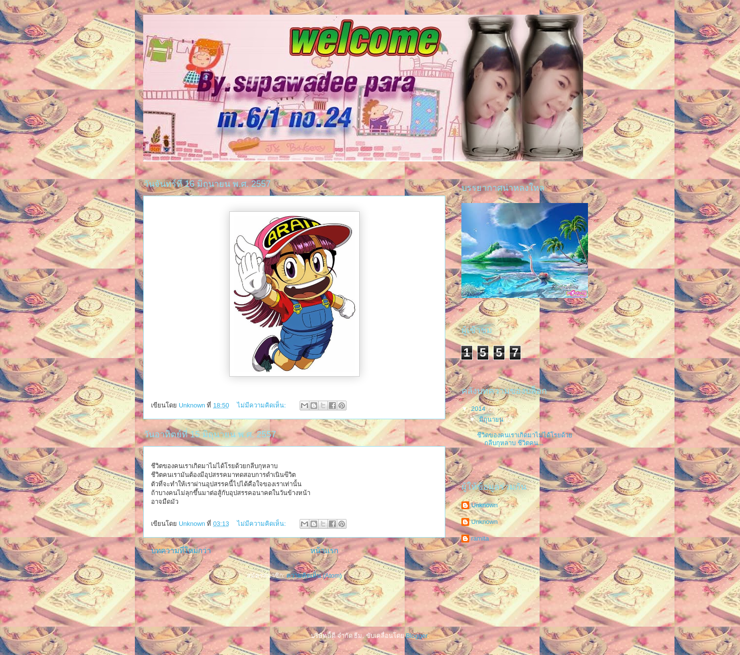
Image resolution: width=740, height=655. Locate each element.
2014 (479, 408)
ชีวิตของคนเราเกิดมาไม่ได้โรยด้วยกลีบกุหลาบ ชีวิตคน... (524, 439)
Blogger (416, 635)
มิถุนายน (492, 419)
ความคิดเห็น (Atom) (314, 575)
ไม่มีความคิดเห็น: (262, 405)
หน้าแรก (324, 550)
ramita (480, 538)
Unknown (484, 505)
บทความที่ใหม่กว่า (181, 550)
